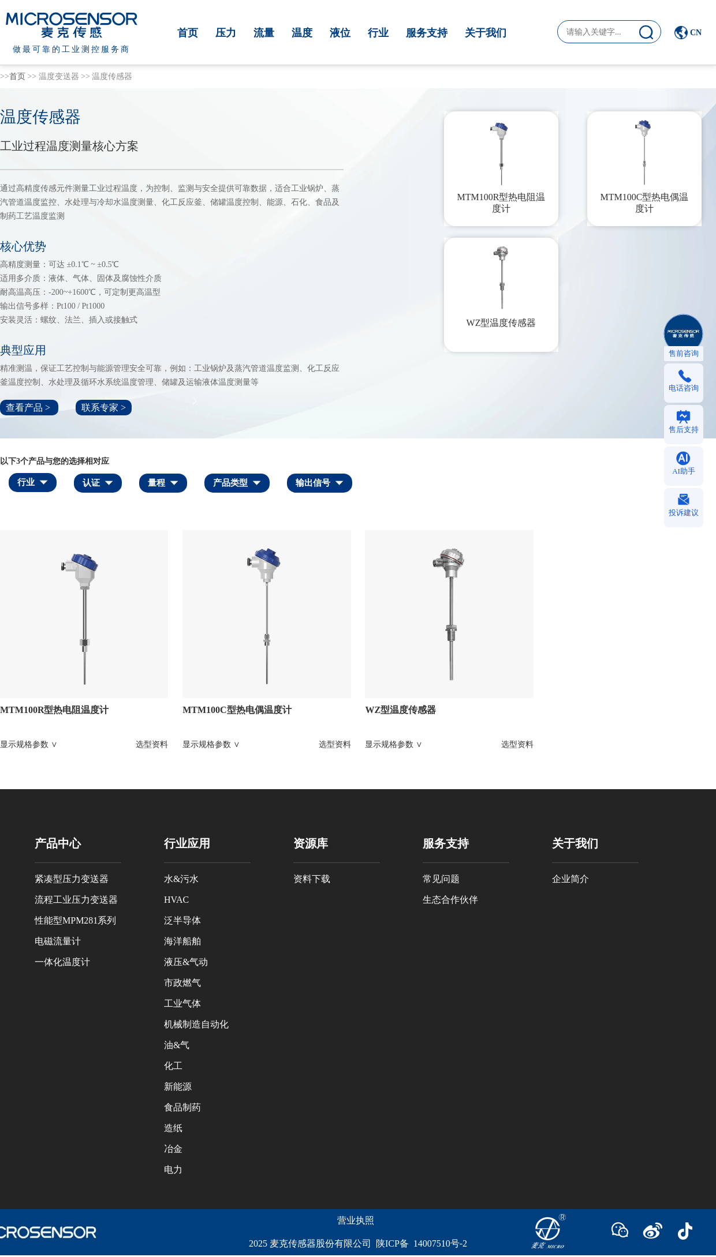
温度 (302, 33)
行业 (378, 33)
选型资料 (152, 744)
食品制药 (182, 1107)
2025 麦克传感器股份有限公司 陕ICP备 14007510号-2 (358, 1243)
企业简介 (570, 879)
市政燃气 (182, 983)
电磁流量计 (58, 941)
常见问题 (441, 879)
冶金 (173, 1149)
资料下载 (311, 879)
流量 (263, 33)
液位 (340, 33)
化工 (173, 1066)
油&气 (176, 1045)
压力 (225, 33)
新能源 (178, 1086)
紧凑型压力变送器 (72, 879)
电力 (173, 1170)
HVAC (176, 900)
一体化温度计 (62, 962)
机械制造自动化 (196, 1024)
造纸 (173, 1128)
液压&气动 (186, 962)
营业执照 (355, 1220)
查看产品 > (29, 407)
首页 (187, 33)
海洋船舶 (182, 941)
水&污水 (181, 879)
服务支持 (427, 33)
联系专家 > (103, 407)
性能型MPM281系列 (75, 920)
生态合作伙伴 (450, 900)
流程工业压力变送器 (76, 900)
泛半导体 (182, 920)
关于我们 (485, 33)
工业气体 (182, 1003)
